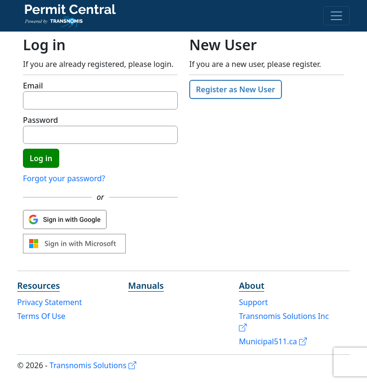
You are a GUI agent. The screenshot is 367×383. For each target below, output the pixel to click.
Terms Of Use (41, 316)
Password (40, 120)
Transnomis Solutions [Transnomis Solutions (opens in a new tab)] (93, 365)
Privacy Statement (49, 302)
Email (33, 85)
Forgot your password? (64, 178)
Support (253, 302)
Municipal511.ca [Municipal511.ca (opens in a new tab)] (273, 341)
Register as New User (235, 89)
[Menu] (336, 15)
